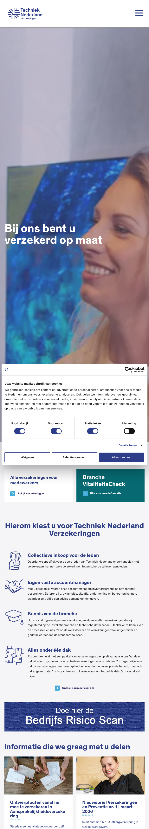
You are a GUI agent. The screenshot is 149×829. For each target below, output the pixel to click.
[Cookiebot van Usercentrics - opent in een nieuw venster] (128, 370)
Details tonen (128, 445)
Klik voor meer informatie (105, 493)
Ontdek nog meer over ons (78, 688)
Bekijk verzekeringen (31, 493)
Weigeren (27, 457)
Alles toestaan (122, 457)
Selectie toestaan (75, 457)
